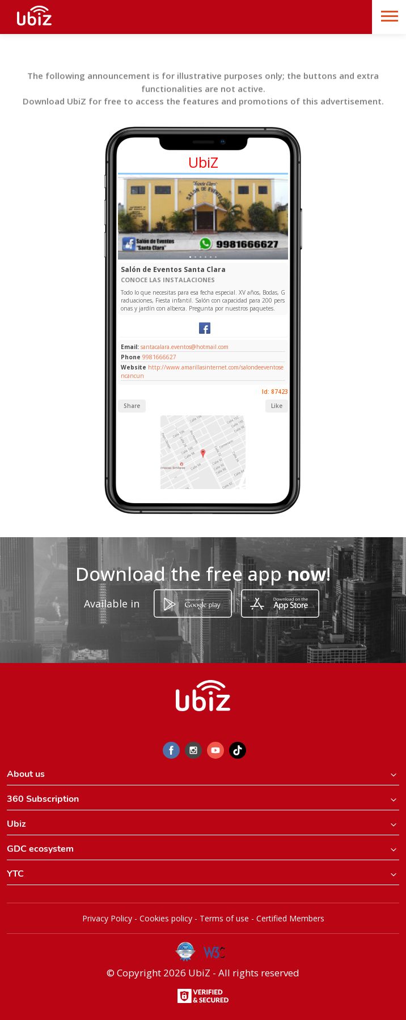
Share (132, 406)
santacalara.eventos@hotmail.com (184, 347)
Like (276, 406)
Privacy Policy (107, 918)
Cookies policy (165, 918)
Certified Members (290, 918)
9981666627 (159, 357)
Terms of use (224, 918)
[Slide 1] (190, 257)
